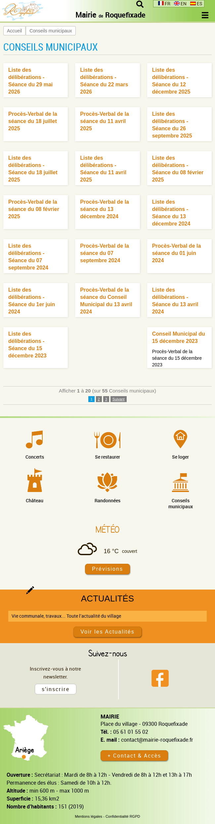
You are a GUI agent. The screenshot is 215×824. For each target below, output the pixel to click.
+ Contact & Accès (134, 755)
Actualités (107, 598)
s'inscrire (55, 689)
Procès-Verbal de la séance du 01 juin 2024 (176, 253)
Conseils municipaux (50, 30)
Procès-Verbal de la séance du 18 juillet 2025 (32, 121)
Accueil (14, 30)
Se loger (180, 457)
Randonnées (107, 500)
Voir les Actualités (107, 632)
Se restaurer (107, 457)
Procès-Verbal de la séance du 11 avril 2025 (104, 121)
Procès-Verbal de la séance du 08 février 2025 (33, 209)
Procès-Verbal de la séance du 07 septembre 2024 (104, 253)
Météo (107, 529)
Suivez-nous (107, 653)
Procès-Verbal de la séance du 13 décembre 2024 (104, 209)
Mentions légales (89, 816)
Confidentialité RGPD (123, 816)
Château (34, 500)
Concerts (34, 457)
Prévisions (107, 569)
